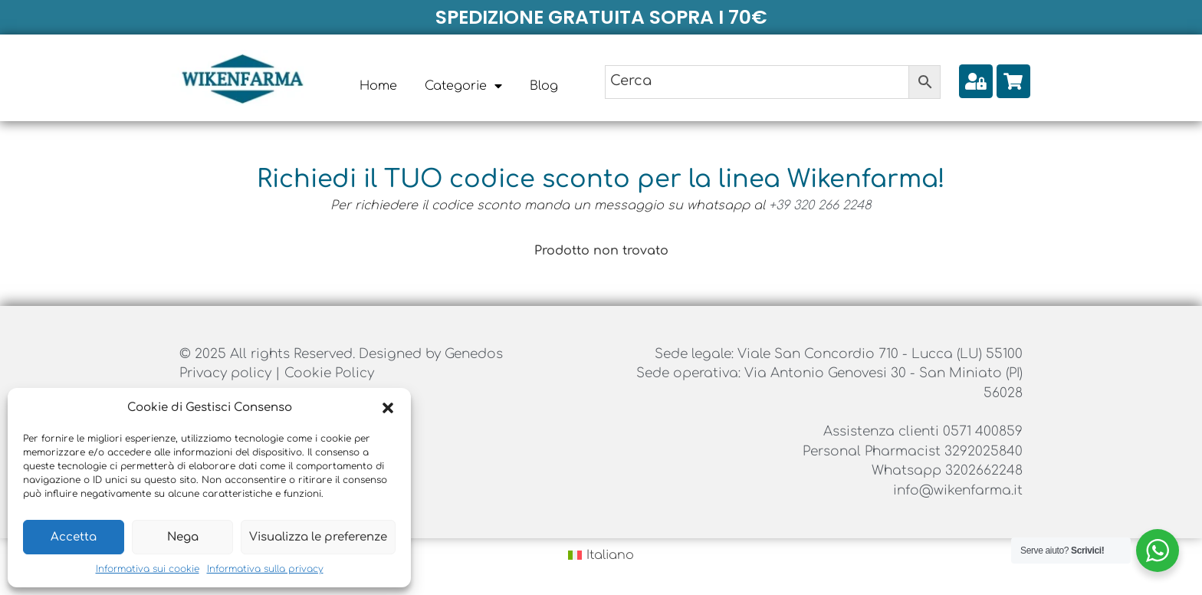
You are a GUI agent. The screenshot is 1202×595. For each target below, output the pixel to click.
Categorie (463, 86)
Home (378, 86)
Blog (544, 86)
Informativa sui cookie (147, 569)
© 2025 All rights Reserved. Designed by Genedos (341, 354)
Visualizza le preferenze (318, 537)
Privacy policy (227, 373)
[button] (388, 408)
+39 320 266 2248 (820, 205)
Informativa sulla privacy (265, 569)
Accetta (74, 537)
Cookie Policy (329, 373)
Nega (183, 537)
